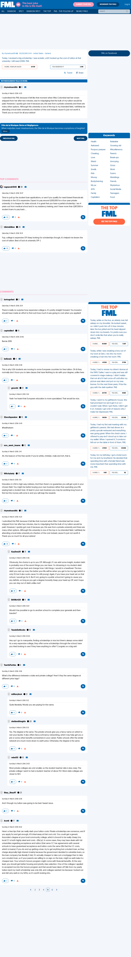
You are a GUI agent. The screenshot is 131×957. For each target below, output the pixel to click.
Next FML (80, 138)
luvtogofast (9, 300)
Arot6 (7, 821)
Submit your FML (83, 4)
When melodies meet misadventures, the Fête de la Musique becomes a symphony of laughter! (43, 128)
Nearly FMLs (82, 11)
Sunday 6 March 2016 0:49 (12, 423)
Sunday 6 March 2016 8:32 (12, 827)
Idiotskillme (9, 227)
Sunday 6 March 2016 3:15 (11, 480)
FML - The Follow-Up (63, 11)
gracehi (14, 388)
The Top (47, 11)
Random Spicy (33, 11)
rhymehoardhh (11, 87)
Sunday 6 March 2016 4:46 (19, 558)
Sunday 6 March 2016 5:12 (19, 700)
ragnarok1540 (10, 187)
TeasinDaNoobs (18, 630)
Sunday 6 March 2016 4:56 (12, 671)
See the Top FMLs (109, 222)
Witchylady (9, 474)
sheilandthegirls (18, 722)
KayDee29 (16, 552)
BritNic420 (16, 600)
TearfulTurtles (10, 665)
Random (11, 11)
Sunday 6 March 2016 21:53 (19, 764)
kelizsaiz (8, 359)
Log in (127, 4)
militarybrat (16, 694)
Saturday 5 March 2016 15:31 (12, 233)
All (2, 11)
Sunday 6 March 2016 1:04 (19, 394)
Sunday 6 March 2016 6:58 (12, 799)
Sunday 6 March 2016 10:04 (19, 636)
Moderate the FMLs (108, 4)
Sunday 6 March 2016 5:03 (19, 606)
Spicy (21, 11)
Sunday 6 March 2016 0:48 (12, 365)
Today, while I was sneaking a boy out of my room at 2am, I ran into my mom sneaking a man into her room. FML (108, 354)
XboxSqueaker (11, 417)
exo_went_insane (12, 446)
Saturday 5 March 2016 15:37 (12, 193)
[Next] (30, 889)
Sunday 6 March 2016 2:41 (12, 452)
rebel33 (15, 758)
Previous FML (9, 138)
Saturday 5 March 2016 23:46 (13, 337)
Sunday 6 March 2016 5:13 (19, 728)
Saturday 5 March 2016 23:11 (12, 306)
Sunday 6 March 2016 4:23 (12, 93)
